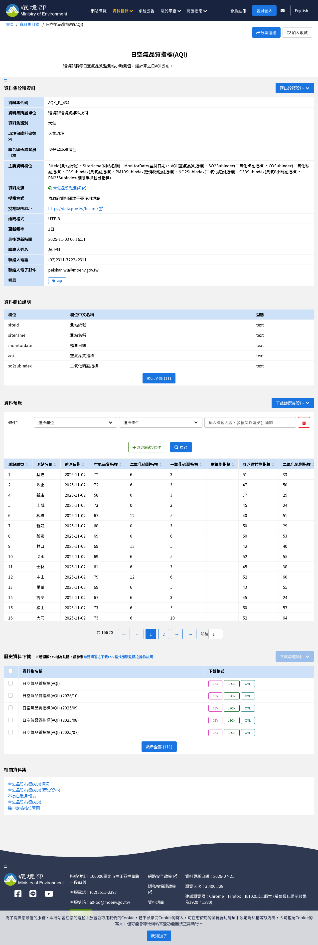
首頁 (10, 24)
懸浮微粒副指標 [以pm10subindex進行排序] (257, 464)
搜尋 (180, 447)
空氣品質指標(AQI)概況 (28, 784)
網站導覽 (99, 11)
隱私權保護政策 (162, 888)
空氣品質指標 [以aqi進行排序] (106, 464)
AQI (57, 281)
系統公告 (147, 11)
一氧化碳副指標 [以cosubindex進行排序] (184, 464)
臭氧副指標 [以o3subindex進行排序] (220, 464)
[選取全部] (11, 671)
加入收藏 (297, 32)
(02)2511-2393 (103, 892)
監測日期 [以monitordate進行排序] (73, 464)
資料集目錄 (29, 24)
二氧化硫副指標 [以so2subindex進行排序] (144, 464)
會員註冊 (238, 11)
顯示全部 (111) (159, 747)
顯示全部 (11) (159, 378)
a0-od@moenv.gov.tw (110, 902)
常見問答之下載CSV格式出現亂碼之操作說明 (118, 656)
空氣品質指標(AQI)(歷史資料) (34, 790)
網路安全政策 (162, 876)
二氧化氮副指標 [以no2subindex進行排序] (297, 464)
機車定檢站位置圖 (24, 808)
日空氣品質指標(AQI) (64, 24)
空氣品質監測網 (69, 188)
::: (89, 10)
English (301, 10)
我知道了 (159, 936)
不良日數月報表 (22, 796)
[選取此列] (11, 683)
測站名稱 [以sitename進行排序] (44, 464)
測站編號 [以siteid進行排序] (16, 464)
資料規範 (156, 902)
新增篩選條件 (147, 447)
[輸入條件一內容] (250, 422)
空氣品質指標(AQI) (24, 802)
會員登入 (264, 10)
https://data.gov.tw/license (75, 208)
